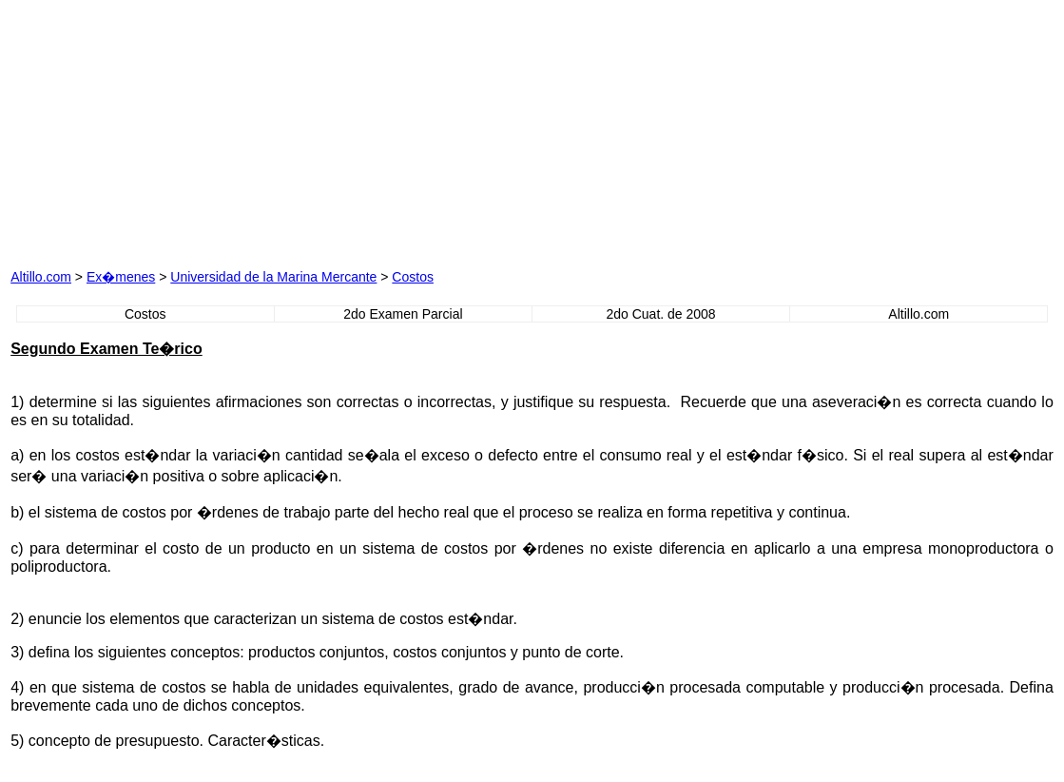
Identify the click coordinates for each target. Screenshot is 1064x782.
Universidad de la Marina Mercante (273, 276)
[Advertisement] (337, 129)
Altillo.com (40, 276)
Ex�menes (121, 276)
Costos (413, 276)
